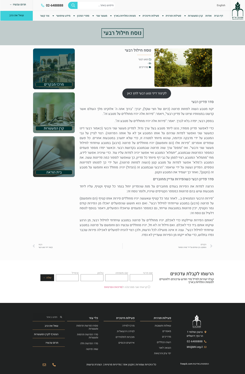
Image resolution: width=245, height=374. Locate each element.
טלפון (92, 275)
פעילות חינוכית (148, 16)
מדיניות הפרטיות (113, 287)
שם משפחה (116, 275)
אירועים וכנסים (126, 343)
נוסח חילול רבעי (122, 33)
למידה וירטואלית (126, 331)
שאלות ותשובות (163, 326)
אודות (208, 16)
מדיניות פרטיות (112, 365)
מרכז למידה (128, 326)
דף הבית (218, 16)
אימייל (67, 275)
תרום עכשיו (52, 343)
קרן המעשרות (193, 16)
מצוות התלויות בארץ (123, 16)
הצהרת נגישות (94, 365)
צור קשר (44, 16)
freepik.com (186, 364)
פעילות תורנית (171, 16)
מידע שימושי (61, 16)
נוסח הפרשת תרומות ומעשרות (87, 327)
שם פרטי (141, 275)
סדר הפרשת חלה (89, 343)
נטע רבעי (143, 59)
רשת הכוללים (164, 342)
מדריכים (143, 67)
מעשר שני (99, 16)
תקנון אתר (128, 365)
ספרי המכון (81, 16)
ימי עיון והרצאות (162, 353)
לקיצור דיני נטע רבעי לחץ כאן (146, 93)
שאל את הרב (51, 326)
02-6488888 (54, 5)
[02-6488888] (42, 5)
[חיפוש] (73, 5)
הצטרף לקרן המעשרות (46, 334)
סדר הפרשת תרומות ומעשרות (87, 336)
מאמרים (166, 331)
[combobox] (96, 5)
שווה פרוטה (92, 349)
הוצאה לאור (165, 348)
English (221, 5)
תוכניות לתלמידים (125, 337)
